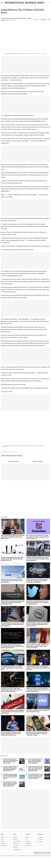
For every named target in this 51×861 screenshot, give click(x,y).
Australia (27, 842)
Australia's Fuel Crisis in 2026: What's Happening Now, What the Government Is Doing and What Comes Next (11, 695)
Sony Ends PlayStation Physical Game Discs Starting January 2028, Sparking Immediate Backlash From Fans (12, 564)
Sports (2, 846)
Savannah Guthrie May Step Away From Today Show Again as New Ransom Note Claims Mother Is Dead (12, 542)
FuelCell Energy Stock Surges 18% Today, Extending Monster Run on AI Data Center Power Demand (11, 586)
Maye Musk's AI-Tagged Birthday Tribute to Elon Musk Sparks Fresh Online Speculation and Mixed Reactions (37, 608)
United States (28, 850)
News (2, 844)
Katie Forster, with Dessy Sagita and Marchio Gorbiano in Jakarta (16, 18)
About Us (15, 842)
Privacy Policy (16, 848)
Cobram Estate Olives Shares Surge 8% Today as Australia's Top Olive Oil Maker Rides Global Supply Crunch (12, 608)
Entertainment (3, 850)
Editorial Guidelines (38, 466)
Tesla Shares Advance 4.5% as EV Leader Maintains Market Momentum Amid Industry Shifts (12, 673)
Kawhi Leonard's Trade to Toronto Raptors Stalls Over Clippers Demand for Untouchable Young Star (38, 673)
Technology (3, 848)
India (26, 844)
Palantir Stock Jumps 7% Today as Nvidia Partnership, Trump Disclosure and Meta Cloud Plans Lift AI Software (36, 586)
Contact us (15, 844)
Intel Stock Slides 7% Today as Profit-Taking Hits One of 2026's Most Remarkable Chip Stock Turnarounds (37, 630)
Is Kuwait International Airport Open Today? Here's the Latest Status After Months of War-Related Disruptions (37, 564)
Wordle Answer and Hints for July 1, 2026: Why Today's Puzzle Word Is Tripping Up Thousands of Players (37, 739)
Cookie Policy (16, 850)
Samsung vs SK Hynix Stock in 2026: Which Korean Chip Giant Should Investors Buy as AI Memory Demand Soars (38, 695)
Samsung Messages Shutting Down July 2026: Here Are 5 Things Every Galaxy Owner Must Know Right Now (12, 630)
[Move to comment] (49, 19)
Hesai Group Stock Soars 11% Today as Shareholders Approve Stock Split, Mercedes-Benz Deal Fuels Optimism (12, 651)
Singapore (27, 846)
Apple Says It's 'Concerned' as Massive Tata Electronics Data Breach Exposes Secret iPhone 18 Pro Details (37, 651)
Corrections (15, 852)
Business (3, 842)
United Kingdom (29, 848)
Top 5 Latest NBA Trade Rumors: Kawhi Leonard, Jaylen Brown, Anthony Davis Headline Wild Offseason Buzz (11, 739)
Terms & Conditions (17, 846)
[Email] (46, 19)
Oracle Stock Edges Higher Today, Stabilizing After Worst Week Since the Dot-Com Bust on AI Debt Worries (12, 717)
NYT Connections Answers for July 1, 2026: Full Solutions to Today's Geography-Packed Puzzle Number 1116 (37, 542)
